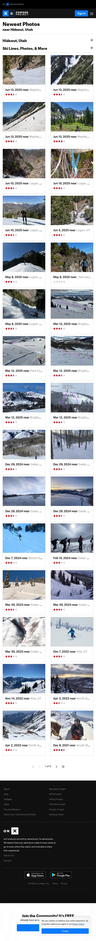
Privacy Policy (78, 924)
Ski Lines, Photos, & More (48, 48)
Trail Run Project (57, 804)
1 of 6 (48, 766)
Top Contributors (12, 809)
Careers (8, 860)
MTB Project (55, 794)
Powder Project (56, 809)
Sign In (81, 13)
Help (6, 794)
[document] (65, 926)
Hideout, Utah (48, 40)
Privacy (64, 883)
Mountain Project (57, 789)
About (7, 789)
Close (65, 931)
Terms (55, 883)
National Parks (56, 814)
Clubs (6, 804)
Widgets (8, 799)
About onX (9, 855)
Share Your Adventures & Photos (20, 814)
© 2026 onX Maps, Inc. (39, 883)
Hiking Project (56, 799)
